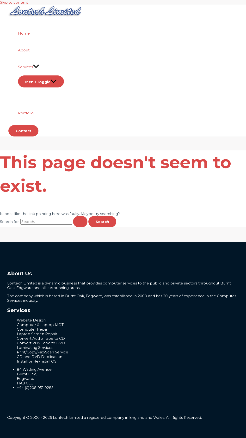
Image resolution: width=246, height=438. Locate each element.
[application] (36, 67)
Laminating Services (35, 347)
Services (28, 67)
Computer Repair (33, 329)
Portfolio (26, 113)
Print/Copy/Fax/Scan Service (42, 352)
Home (24, 33)
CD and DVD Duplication (39, 356)
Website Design (31, 320)
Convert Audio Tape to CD (41, 338)
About (24, 50)
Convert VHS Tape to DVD (41, 343)
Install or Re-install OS (36, 361)
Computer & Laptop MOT (40, 324)
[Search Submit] (80, 221)
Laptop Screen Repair (37, 334)
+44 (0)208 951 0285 (35, 387)
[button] (23, 130)
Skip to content (14, 2)
